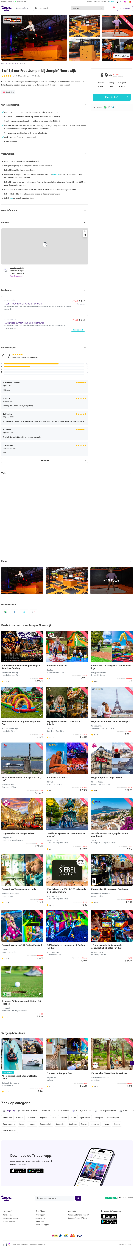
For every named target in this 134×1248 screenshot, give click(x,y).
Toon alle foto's (122, 56)
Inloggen (125, 8)
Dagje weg (11, 63)
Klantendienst (8, 1215)
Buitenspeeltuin (46, 1124)
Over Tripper (40, 1215)
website (55, 174)
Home (3, 63)
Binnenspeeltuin (9, 1124)
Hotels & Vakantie (27, 1110)
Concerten (95, 1124)
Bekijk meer (44, 460)
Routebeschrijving (16, 276)
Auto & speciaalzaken (105, 1111)
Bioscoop (32, 1124)
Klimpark (19, 1118)
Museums (63, 1118)
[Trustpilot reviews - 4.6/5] (119, 1197)
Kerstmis (117, 1124)
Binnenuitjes (7, 1118)
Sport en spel (21, 63)
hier (11, 198)
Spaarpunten (40, 1218)
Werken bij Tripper (42, 1224)
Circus (73, 1118)
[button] (113, 8)
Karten (21, 1124)
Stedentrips (60, 1124)
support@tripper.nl (10, 1221)
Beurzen (84, 1124)
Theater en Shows (9, 1130)
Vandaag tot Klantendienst (13, 2)
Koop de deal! (78, 330)
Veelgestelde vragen (10, 1218)
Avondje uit (45, 1111)
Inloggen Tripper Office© (77, 1218)
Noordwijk (38, 76)
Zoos (53, 1118)
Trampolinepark (113, 1118)
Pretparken (43, 1118)
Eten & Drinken (61, 1111)
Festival (106, 1124)
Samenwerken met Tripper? (78, 1215)
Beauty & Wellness (81, 1110)
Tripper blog (40, 1221)
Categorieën (21, 8)
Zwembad (31, 1118)
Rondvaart (73, 1124)
